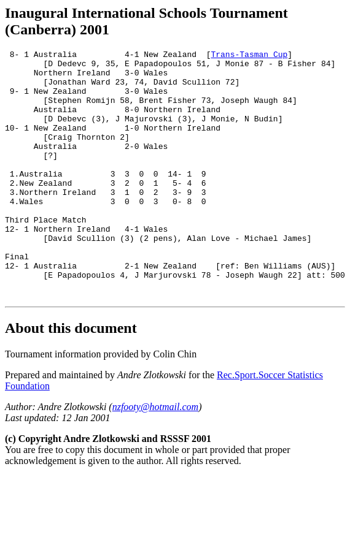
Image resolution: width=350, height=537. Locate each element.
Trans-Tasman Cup (249, 55)
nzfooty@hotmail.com (155, 456)
